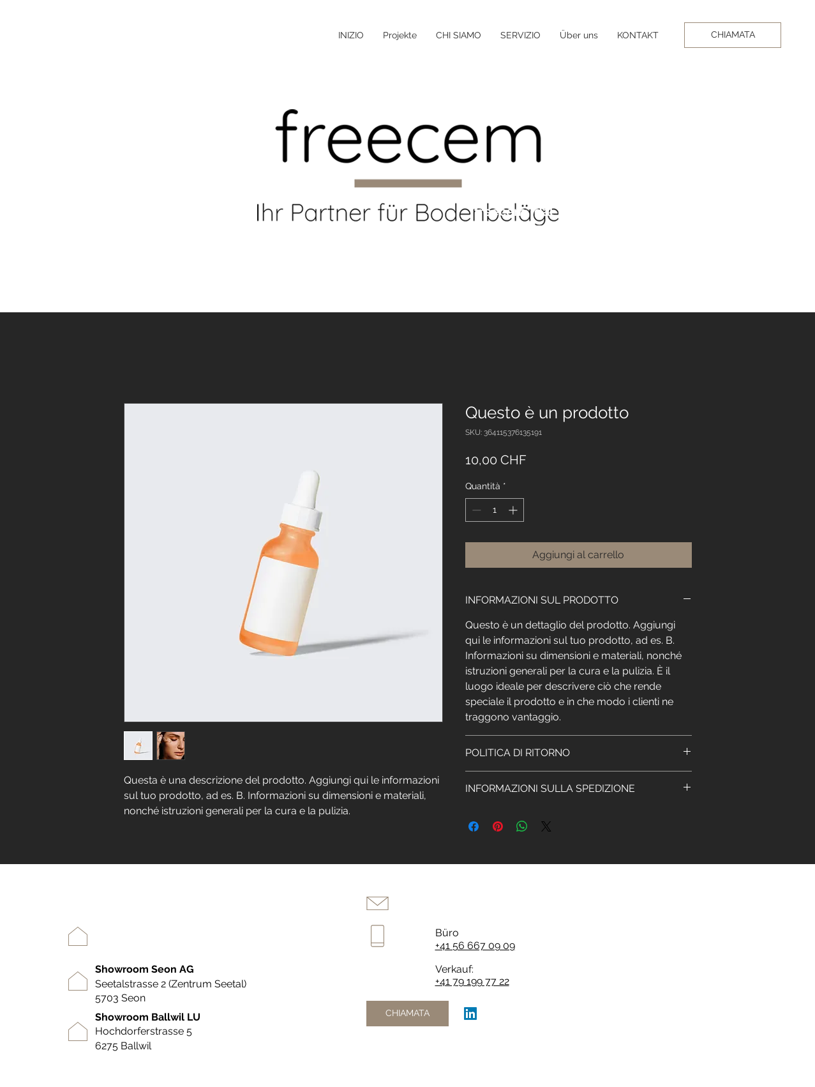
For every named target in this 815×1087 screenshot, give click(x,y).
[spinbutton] (494, 510)
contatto (685, 950)
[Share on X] (546, 826)
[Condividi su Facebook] (473, 826)
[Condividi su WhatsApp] (522, 826)
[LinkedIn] (470, 1013)
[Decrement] (475, 510)
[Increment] (514, 510)
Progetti (684, 930)
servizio (683, 910)
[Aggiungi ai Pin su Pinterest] (497, 826)
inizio (678, 890)
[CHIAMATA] (732, 35)
